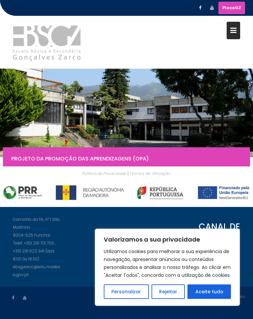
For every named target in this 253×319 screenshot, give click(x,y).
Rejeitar (168, 291)
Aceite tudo (209, 291)
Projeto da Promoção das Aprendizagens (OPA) (80, 159)
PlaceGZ (231, 8)
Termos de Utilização (150, 173)
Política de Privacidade (104, 173)
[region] (167, 267)
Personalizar (126, 291)
